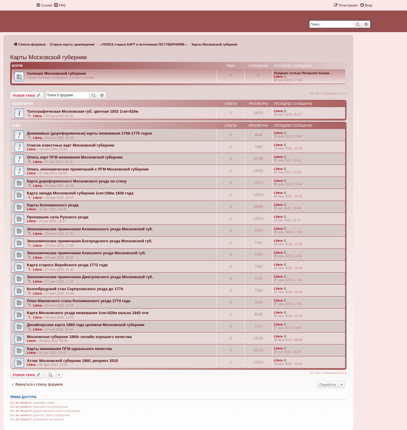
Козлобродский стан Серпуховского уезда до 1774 (75, 289)
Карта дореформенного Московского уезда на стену (76, 181)
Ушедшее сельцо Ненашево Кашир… (303, 73)
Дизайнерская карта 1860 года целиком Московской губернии (85, 325)
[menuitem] (59, 5)
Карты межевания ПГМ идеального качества (69, 349)
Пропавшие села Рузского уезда (57, 217)
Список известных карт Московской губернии (70, 145)
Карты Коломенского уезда (53, 205)
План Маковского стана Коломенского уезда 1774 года (79, 301)
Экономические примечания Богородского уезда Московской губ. (89, 241)
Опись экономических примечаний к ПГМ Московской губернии (88, 169)
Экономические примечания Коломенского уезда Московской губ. (90, 229)
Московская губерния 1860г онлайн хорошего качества (79, 337)
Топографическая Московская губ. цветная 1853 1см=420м (82, 111)
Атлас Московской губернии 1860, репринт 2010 (72, 360)
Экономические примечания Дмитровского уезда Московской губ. (90, 277)
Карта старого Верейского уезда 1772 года (67, 265)
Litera (278, 76)
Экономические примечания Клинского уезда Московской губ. (86, 253)
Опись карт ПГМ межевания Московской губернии (75, 157)
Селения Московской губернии (56, 73)
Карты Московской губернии (48, 57)
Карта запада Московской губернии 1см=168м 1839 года (80, 193)
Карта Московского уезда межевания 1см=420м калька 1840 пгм (88, 313)
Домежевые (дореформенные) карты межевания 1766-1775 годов (89, 133)
